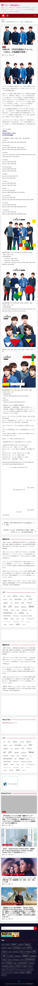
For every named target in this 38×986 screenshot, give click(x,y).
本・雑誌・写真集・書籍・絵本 (12, 903)
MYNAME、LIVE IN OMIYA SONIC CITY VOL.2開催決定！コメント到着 (19, 524)
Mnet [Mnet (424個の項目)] (31, 606)
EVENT (4, 844)
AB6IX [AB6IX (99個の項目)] (9, 596)
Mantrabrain (30, 984)
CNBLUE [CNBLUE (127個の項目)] (5, 603)
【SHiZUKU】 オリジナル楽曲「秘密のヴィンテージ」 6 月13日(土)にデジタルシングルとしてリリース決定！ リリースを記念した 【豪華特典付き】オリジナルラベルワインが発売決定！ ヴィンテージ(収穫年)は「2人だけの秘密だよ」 (19, 819)
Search (35, 928)
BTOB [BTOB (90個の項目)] (25, 599)
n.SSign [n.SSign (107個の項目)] (12, 610)
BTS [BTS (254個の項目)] (30, 599)
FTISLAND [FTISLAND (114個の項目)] (29, 603)
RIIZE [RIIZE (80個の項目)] (30, 610)
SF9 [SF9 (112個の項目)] (15, 613)
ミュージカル (21, 874)
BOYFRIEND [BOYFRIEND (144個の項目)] (18, 599)
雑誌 (20, 903)
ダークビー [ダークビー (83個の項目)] (28, 621)
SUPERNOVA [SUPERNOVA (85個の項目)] (15, 616)
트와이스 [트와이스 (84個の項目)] (24, 624)
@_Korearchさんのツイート (9, 722)
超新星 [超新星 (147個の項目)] (18, 624)
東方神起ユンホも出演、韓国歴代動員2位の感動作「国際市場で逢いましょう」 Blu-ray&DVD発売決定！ (18, 531)
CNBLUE (7, 515)
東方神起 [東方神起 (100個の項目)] (11, 624)
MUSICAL (16, 874)
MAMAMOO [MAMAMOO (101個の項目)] (23, 607)
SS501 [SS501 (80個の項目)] (27, 613)
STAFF (11, 825)
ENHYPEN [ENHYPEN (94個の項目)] (17, 603)
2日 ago (5, 825)
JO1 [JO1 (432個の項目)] (10, 606)
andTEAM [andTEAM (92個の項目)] (22, 596)
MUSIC (4, 47)
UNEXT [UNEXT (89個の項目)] (17, 618)
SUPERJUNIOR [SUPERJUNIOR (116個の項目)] (7, 616)
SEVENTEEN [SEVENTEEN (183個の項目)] (7, 613)
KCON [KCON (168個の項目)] (17, 607)
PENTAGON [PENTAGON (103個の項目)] (24, 610)
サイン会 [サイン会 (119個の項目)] (16, 621)
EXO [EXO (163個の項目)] (22, 603)
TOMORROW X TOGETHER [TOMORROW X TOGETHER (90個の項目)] (26, 616)
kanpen (11, 55)
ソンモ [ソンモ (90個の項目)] (22, 621)
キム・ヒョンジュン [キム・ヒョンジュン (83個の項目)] (7, 621)
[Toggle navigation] (7, 15)
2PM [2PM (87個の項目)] (4, 596)
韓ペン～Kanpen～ (11, 5)
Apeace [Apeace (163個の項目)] (28, 596)
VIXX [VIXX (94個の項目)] (23, 618)
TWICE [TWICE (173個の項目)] (5, 619)
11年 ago (5, 55)
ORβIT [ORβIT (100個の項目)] (18, 610)
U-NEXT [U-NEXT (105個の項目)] (12, 618)
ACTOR (4, 874)
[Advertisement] (15, 478)
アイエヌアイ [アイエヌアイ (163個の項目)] (30, 619)
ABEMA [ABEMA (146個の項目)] (15, 596)
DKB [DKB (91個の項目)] (11, 603)
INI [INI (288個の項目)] (4, 607)
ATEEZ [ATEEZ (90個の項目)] (10, 599)
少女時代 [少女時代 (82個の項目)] (5, 624)
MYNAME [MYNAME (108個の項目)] (5, 610)
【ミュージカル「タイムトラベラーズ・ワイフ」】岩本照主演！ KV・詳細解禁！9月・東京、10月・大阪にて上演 (19, 880)
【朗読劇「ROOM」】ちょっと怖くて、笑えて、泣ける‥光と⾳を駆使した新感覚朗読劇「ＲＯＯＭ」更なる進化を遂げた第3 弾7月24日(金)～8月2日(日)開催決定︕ (19, 583)
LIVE (7, 844)
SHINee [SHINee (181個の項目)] (21, 613)
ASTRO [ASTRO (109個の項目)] (5, 599)
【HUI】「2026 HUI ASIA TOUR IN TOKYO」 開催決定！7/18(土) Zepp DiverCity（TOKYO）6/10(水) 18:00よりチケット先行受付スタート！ (18, 850)
